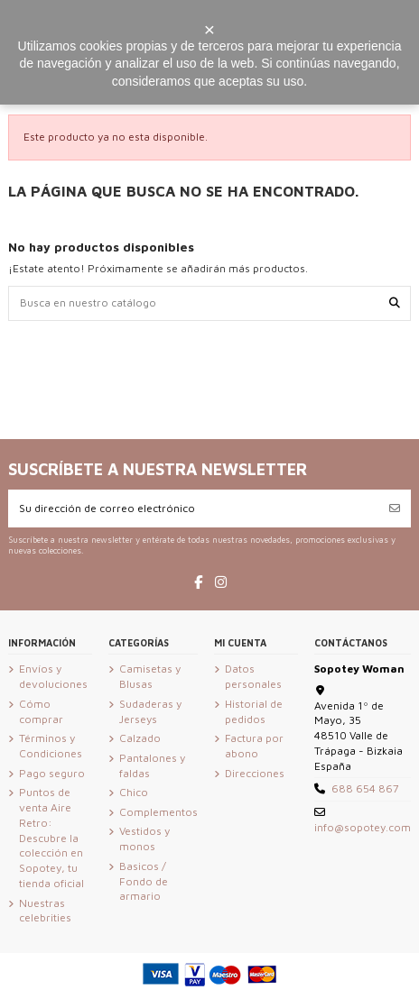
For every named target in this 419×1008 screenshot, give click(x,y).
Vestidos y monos (144, 838)
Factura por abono (254, 745)
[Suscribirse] (394, 508)
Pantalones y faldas (152, 765)
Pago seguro (52, 773)
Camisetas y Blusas (150, 676)
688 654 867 (365, 788)
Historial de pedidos (254, 711)
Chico (133, 792)
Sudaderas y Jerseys (150, 711)
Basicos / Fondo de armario (143, 881)
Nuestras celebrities (45, 910)
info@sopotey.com (362, 827)
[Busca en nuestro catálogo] (394, 303)
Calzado (140, 738)
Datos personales (253, 676)
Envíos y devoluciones (53, 676)
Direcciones (254, 773)
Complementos (158, 812)
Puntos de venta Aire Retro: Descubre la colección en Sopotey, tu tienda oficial (51, 837)
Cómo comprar (41, 711)
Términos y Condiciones (50, 745)
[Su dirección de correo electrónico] (193, 508)
